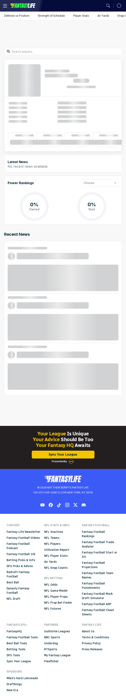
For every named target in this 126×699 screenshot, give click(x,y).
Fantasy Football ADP (96, 604)
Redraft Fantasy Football (18, 574)
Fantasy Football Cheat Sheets (98, 612)
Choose (89, 183)
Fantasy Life (22, 5)
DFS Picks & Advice (20, 566)
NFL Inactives (53, 532)
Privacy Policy (91, 643)
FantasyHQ (14, 631)
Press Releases (92, 649)
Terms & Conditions (95, 637)
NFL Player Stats (56, 556)
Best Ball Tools (17, 643)
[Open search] (108, 5)
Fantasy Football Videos (23, 538)
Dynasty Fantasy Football (18, 591)
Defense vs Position (16, 16)
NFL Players (52, 544)
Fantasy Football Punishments (93, 586)
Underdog (51, 643)
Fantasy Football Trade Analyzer (98, 544)
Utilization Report (56, 550)
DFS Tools (13, 655)
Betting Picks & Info (21, 560)
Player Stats (81, 16)
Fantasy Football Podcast (18, 546)
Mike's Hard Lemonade (22, 678)
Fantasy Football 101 (21, 554)
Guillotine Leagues (57, 631)
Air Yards (103, 16)
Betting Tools (16, 649)
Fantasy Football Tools (22, 637)
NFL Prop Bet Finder (58, 602)
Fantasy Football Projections (93, 565)
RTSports (50, 649)
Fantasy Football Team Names (97, 575)
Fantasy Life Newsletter (23, 532)
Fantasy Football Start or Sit (99, 555)
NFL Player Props (56, 596)
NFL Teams (51, 538)
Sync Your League (63, 454)
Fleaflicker (51, 661)
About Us (88, 631)
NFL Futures (52, 608)
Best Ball (13, 582)
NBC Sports (52, 637)
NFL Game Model (55, 590)
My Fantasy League (57, 655)
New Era (12, 690)
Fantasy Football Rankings (93, 534)
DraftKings (14, 684)
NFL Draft (13, 599)
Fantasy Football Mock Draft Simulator (97, 596)
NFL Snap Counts (56, 568)
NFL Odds (51, 584)
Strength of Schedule (51, 16)
